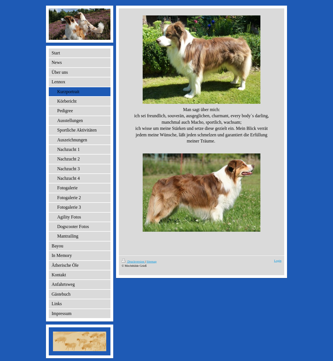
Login (277, 260)
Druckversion (133, 261)
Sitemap (151, 261)
